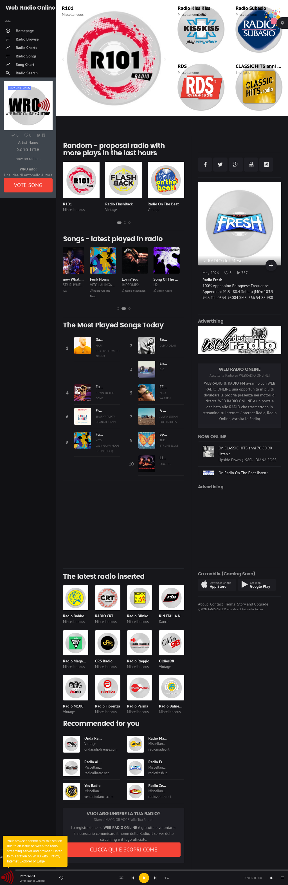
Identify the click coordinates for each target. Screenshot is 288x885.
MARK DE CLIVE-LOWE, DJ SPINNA (108, 350)
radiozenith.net (160, 796)
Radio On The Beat (163, 204)
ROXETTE (166, 464)
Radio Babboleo (76, 615)
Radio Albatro (95, 761)
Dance (163, 621)
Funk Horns (104, 279)
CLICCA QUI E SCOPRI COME (123, 849)
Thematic (243, 72)
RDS (182, 66)
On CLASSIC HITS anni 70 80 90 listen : (245, 467)
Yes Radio (92, 785)
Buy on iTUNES (20, 88)
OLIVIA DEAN (168, 345)
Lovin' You (135, 279)
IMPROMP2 (135, 285)
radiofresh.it (157, 773)
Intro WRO (27, 876)
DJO (162, 369)
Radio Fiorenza (107, 706)
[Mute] (271, 878)
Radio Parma (137, 706)
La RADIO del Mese (222, 260)
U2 (160, 285)
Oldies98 (166, 661)
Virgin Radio (167, 290)
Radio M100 (73, 706)
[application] (144, 878)
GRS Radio (103, 661)
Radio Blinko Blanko (144, 615)
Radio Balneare (171, 706)
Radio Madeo (159, 738)
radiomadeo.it (159, 749)
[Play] (144, 878)
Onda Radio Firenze (100, 738)
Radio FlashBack (119, 204)
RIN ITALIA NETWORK (177, 615)
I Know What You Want (82, 279)
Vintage (111, 209)
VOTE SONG (28, 185)
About (203, 604)
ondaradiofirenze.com (100, 749)
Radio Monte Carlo (82, 8)
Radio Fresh (158, 761)
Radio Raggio (138, 661)
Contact (216, 604)
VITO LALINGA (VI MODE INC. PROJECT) (107, 445)
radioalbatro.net (96, 773)
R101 (67, 204)
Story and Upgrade (252, 604)
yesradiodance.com (98, 796)
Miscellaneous (73, 14)
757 (242, 272)
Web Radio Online (32, 880)
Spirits (165, 434)
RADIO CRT (104, 615)
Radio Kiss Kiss (194, 8)
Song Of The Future (174, 279)
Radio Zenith (159, 785)
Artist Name (28, 142)
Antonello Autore (252, 609)
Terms (230, 604)
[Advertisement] (123, 524)
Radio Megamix (76, 661)
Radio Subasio (251, 8)
